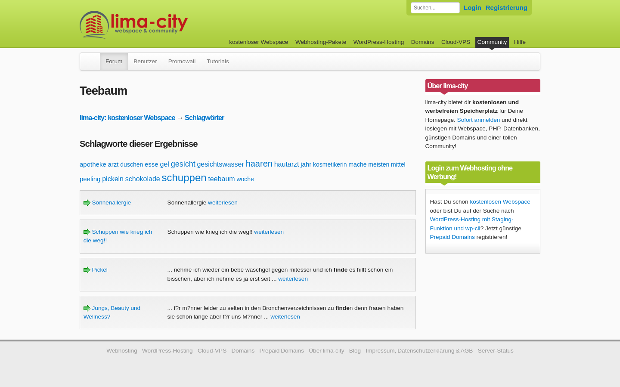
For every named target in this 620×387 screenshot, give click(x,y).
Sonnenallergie (107, 202)
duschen (131, 164)
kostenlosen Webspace (500, 201)
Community (492, 42)
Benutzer (145, 61)
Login (472, 7)
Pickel (96, 269)
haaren (259, 163)
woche (245, 179)
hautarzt (286, 164)
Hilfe (520, 42)
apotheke (93, 164)
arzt (113, 164)
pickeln (113, 179)
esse (151, 164)
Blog (355, 350)
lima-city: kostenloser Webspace (127, 117)
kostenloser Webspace (258, 42)
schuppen (184, 177)
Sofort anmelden (478, 120)
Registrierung (506, 7)
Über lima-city (326, 350)
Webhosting (121, 350)
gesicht (183, 164)
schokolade (142, 179)
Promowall (181, 61)
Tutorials (218, 61)
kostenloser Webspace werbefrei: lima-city (166, 25)
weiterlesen (223, 202)
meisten (378, 164)
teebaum (221, 179)
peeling (90, 179)
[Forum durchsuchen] (435, 7)
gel (164, 164)
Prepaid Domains (452, 237)
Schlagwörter (204, 117)
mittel (398, 164)
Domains (422, 42)
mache (357, 164)
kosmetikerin (330, 164)
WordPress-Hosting (378, 42)
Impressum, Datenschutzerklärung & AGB (419, 350)
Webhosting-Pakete (320, 42)
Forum (113, 61)
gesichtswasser (220, 164)
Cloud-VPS (455, 42)
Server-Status (496, 350)
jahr (306, 164)
